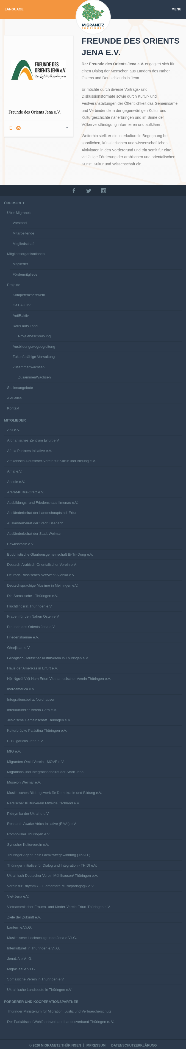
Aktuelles (14, 398)
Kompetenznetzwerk (29, 295)
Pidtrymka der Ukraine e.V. (28, 814)
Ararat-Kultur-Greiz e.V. (25, 492)
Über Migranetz (19, 213)
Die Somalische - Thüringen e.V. (32, 596)
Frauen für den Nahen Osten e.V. (33, 616)
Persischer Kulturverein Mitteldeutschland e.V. (43, 803)
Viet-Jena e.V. (18, 896)
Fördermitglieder (26, 274)
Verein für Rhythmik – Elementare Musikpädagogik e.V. (50, 886)
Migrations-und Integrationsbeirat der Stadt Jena (45, 772)
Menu (176, 9)
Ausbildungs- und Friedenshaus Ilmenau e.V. (42, 503)
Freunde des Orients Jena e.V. (31, 627)
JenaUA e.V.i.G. (19, 959)
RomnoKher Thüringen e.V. (28, 834)
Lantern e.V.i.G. (19, 927)
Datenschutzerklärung (134, 1045)
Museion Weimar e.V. (24, 782)
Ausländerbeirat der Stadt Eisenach (35, 523)
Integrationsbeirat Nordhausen (31, 699)
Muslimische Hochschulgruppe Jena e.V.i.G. (42, 938)
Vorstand (20, 223)
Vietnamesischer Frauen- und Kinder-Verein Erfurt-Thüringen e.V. (58, 907)
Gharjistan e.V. (18, 648)
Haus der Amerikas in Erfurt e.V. (32, 668)
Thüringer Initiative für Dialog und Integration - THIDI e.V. (52, 865)
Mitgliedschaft (23, 244)
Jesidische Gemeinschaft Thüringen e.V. (39, 720)
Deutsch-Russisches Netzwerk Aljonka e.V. (41, 575)
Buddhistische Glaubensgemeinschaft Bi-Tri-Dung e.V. (50, 554)
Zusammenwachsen (29, 367)
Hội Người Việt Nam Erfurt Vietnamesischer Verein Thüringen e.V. (59, 679)
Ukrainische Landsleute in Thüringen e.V (39, 990)
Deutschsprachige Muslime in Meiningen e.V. (42, 585)
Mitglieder (20, 264)
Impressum (96, 1045)
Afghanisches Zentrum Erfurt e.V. (33, 440)
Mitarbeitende (23, 233)
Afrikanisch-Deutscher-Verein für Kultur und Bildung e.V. (51, 461)
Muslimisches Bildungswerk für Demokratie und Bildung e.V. (54, 793)
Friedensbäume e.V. (23, 637)
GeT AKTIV (22, 305)
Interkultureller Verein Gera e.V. (32, 710)
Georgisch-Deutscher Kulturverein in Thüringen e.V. (48, 658)
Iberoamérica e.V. (21, 689)
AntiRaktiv (21, 315)
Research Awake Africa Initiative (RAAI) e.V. (42, 824)
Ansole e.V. (16, 482)
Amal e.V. (14, 471)
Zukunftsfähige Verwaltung (34, 357)
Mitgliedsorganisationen (26, 254)
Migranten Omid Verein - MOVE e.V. (35, 762)
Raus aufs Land (25, 326)
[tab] (38, 128)
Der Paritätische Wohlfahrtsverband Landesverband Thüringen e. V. (60, 1022)
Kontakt (13, 408)
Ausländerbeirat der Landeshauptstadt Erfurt (42, 513)
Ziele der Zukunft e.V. (24, 917)
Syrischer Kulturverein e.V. (28, 844)
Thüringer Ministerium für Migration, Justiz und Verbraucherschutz (59, 1011)
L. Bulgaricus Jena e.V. (25, 741)
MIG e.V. (14, 751)
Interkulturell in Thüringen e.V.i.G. (33, 948)
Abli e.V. (13, 430)
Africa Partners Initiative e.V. (29, 451)
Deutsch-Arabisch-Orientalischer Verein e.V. (42, 564)
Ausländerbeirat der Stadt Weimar (34, 533)
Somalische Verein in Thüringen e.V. (36, 979)
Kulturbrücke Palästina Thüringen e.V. (37, 730)
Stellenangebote (20, 388)
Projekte (13, 285)
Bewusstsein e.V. (20, 544)
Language (14, 9)
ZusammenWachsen (34, 377)
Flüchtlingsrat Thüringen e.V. (29, 606)
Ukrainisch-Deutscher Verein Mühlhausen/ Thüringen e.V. (52, 875)
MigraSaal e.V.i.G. (21, 969)
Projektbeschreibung (34, 336)
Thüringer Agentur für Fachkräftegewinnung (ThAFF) (48, 855)
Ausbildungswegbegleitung (34, 346)
